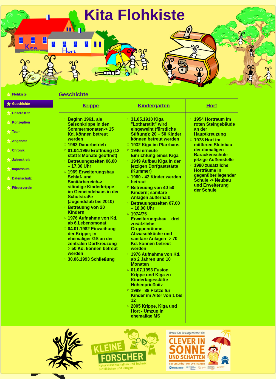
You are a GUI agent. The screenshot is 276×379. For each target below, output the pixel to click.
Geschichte (21, 104)
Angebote (19, 141)
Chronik (18, 150)
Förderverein (22, 188)
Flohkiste (19, 94)
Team (16, 132)
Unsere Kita (21, 113)
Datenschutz (22, 178)
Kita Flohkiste (134, 14)
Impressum (21, 169)
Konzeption (21, 122)
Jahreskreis (21, 160)
